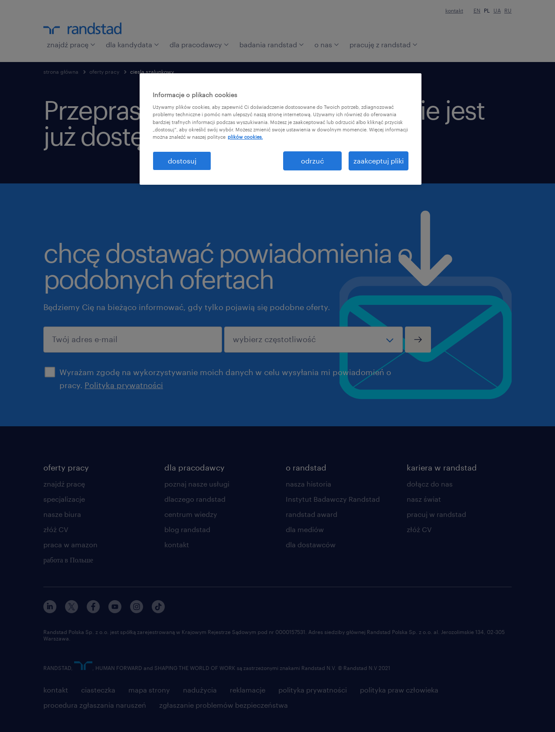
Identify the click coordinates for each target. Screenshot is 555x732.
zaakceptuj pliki (378, 161)
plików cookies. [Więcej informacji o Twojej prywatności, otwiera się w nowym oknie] (245, 137)
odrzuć (312, 161)
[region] (280, 129)
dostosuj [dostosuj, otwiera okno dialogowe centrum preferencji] (182, 161)
